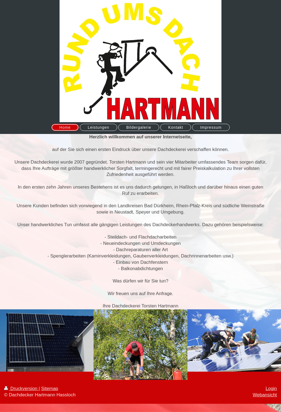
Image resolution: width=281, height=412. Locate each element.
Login (271, 388)
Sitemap (49, 388)
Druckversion (21, 388)
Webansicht (265, 394)
